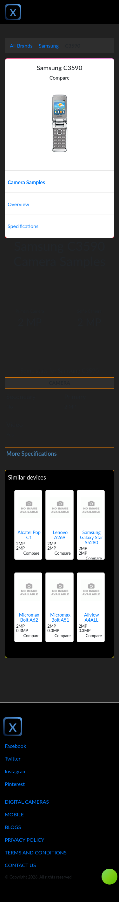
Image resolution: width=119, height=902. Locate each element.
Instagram (16, 771)
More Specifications (31, 453)
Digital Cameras (27, 802)
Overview (18, 204)
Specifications (23, 226)
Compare (60, 78)
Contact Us (20, 865)
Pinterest (15, 784)
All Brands (21, 45)
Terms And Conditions (36, 852)
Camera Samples (26, 182)
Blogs (13, 827)
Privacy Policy (24, 840)
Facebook (15, 746)
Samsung (49, 45)
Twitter (13, 758)
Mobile (14, 814)
